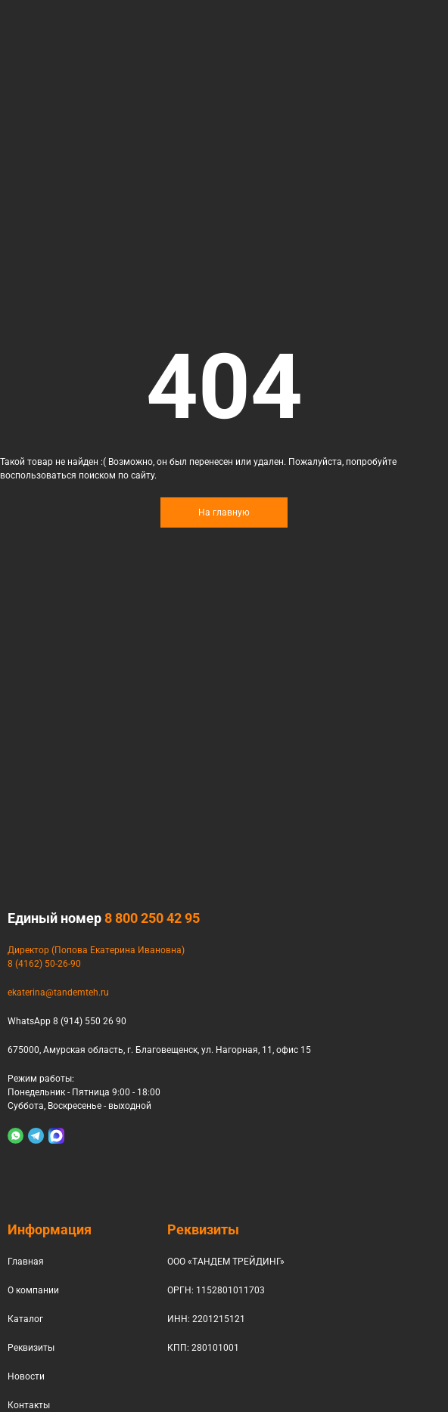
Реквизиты (31, 1347)
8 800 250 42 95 (152, 918)
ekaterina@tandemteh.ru (58, 992)
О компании (33, 1290)
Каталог (25, 1319)
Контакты (29, 1405)
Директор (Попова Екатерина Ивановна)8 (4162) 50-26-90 (96, 957)
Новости (26, 1376)
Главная (26, 1261)
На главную (224, 512)
